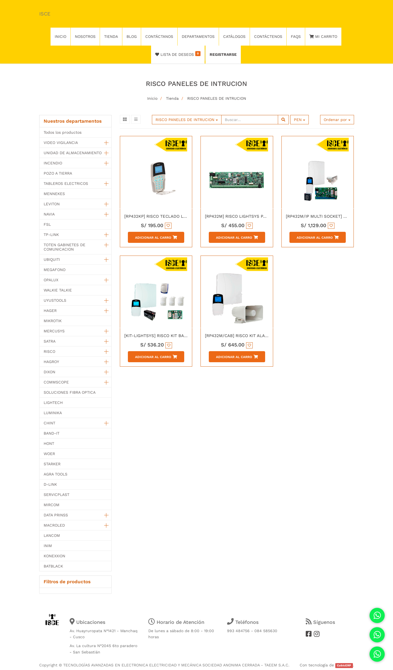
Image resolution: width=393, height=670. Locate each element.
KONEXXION (54, 556)
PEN (299, 119)
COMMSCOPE (56, 382)
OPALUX (51, 280)
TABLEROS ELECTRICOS (66, 183)
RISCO (49, 351)
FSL (47, 224)
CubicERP (344, 665)
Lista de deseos (178, 54)
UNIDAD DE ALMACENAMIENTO (73, 153)
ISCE (44, 14)
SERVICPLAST (56, 494)
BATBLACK (53, 566)
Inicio (152, 98)
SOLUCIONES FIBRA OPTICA (70, 392)
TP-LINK (51, 234)
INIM (48, 545)
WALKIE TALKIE (58, 290)
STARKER (52, 464)
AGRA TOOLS (55, 474)
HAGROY (51, 361)
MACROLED (54, 525)
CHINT (49, 423)
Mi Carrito (323, 36)
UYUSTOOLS (55, 300)
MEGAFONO (54, 269)
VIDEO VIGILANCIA (61, 142)
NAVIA (49, 214)
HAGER (50, 310)
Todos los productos (62, 132)
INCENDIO (53, 163)
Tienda (172, 98)
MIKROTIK (53, 321)
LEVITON (52, 204)
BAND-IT (51, 433)
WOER (49, 453)
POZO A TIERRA (58, 173)
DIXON (49, 372)
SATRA (50, 341)
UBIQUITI (52, 259)
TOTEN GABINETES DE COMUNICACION (64, 247)
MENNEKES (54, 193)
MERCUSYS (54, 331)
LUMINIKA (53, 413)
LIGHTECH (53, 402)
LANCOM (52, 535)
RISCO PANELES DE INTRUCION (216, 98)
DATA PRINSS (56, 515)
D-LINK (50, 484)
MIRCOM (51, 505)
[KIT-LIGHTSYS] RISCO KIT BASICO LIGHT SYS (170, 335)
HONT (49, 443)
